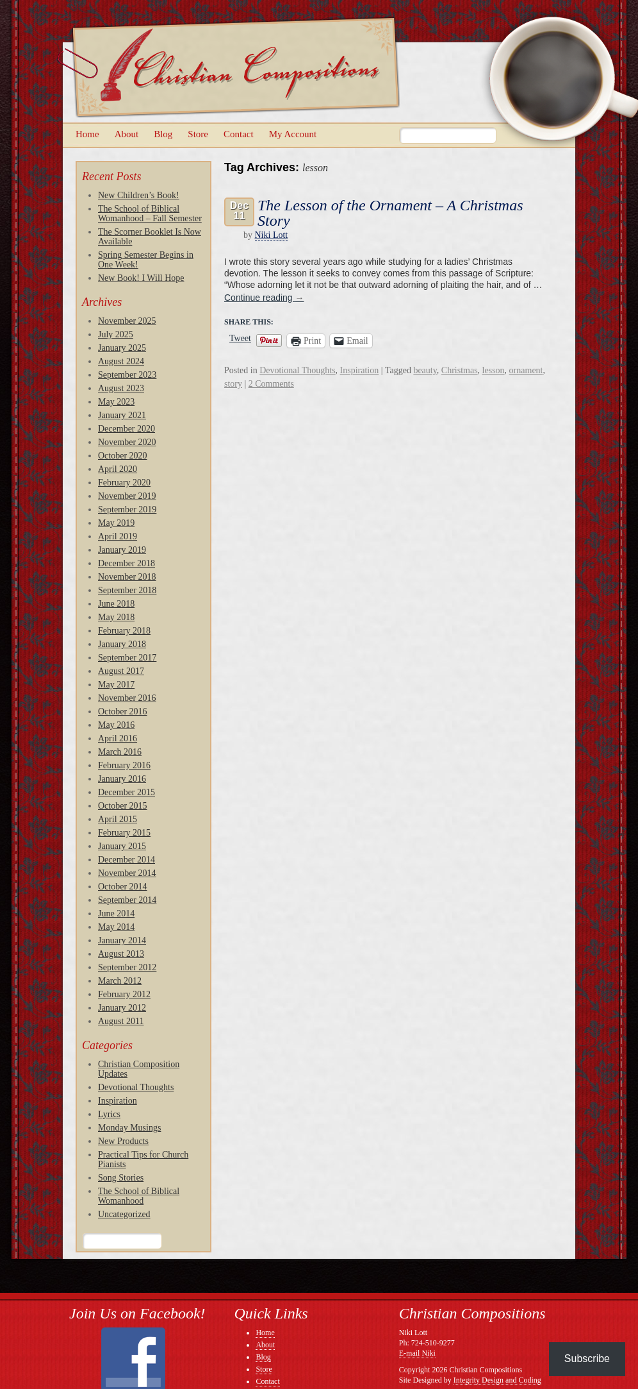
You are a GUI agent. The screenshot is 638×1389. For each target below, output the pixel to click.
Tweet (240, 338)
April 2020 (117, 469)
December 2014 (126, 859)
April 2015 (117, 819)
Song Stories (120, 1178)
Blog (163, 134)
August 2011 (120, 1021)
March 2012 (120, 981)
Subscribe (587, 1358)
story (233, 384)
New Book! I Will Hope (141, 278)
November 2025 (127, 321)
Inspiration (117, 1101)
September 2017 (127, 657)
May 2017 (116, 684)
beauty (424, 370)
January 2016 (122, 779)
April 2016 (117, 738)
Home (87, 134)
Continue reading (264, 297)
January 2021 (122, 415)
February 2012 (124, 994)
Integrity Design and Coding (497, 1380)
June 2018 (116, 604)
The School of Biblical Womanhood (138, 1196)
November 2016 (127, 698)
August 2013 (121, 954)
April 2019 (117, 536)
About (127, 134)
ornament (526, 370)
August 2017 (121, 671)
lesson (493, 370)
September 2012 (127, 967)
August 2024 (121, 361)
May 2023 (116, 402)
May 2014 (116, 927)
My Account (293, 134)
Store (198, 134)
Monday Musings (129, 1127)
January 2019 (122, 550)
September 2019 (127, 509)
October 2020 (122, 455)
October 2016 (122, 711)
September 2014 (127, 900)
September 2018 (127, 590)
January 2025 (122, 348)
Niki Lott (271, 235)
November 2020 (127, 442)
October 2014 (122, 886)
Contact (239, 134)
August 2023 (121, 388)
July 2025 (115, 334)
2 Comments (271, 384)
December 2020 (126, 429)
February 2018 (124, 631)
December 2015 (126, 792)
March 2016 (120, 752)
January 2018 (122, 644)
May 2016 (116, 725)
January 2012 (122, 1008)
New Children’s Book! (138, 195)
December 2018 (126, 563)
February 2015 (124, 833)
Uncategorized (124, 1214)
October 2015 (122, 806)
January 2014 (122, 940)
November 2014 (127, 873)
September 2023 (127, 375)
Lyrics (109, 1114)
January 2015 (122, 846)
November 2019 (127, 496)
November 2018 (127, 577)
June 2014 (116, 913)
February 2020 (124, 482)
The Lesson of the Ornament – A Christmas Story (390, 213)
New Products (123, 1141)
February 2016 (124, 765)
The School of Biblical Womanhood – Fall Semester (150, 213)
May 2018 (116, 617)
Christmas (459, 370)
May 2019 (116, 523)
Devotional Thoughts (136, 1087)
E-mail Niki (417, 1353)
